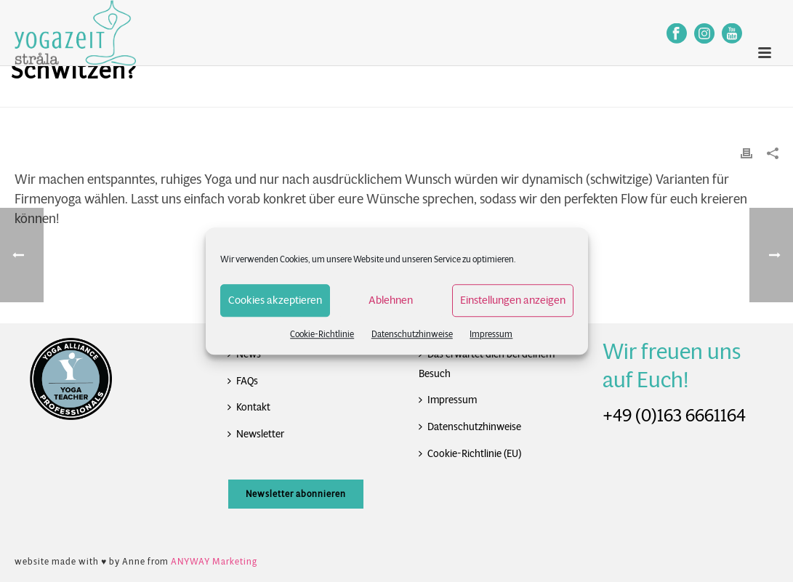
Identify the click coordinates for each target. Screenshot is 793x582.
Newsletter (256, 434)
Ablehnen (391, 299)
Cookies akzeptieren (275, 299)
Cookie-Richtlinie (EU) (470, 453)
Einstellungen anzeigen (512, 299)
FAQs (243, 380)
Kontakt (249, 407)
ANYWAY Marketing (214, 561)
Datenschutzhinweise (412, 334)
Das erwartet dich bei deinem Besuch (487, 364)
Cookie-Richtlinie (322, 334)
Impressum (491, 334)
